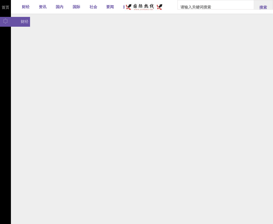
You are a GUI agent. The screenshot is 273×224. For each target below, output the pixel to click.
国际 (76, 7)
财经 (25, 7)
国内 (59, 7)
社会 (93, 7)
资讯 (42, 7)
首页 (5, 7)
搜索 (263, 7)
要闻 (110, 7)
